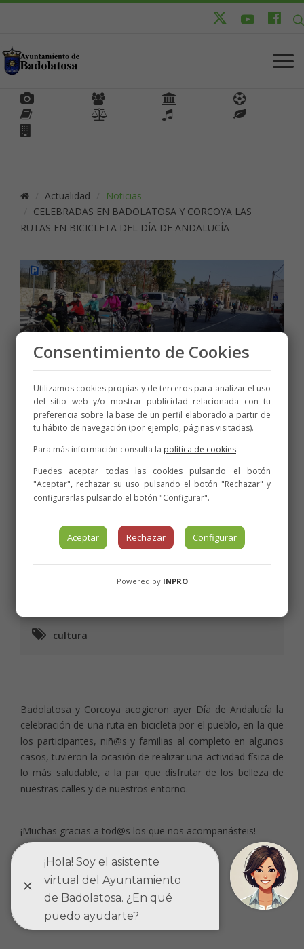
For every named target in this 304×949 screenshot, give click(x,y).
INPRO (175, 581)
